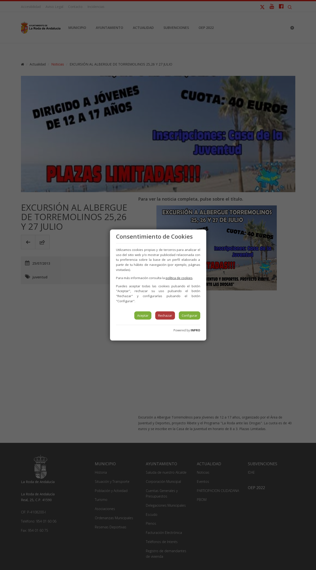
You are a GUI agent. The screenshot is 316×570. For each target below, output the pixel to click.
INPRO (195, 330)
